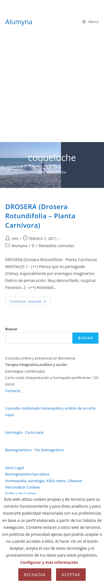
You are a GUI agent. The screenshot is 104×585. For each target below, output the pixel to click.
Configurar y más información (49, 562)
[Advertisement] (52, 87)
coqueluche (56, 172)
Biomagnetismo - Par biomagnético (34, 449)
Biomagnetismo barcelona (27, 474)
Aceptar (71, 574)
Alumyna (18, 21)
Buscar (11, 328)
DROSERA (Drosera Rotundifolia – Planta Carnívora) (40, 216)
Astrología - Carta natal (24, 432)
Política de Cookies (21, 493)
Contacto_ (13, 390)
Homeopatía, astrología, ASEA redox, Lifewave (43, 480)
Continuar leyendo (30, 302)
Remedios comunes (56, 245)
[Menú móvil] (90, 21)
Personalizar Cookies (22, 487)
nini (15, 238)
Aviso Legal (14, 467)
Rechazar (34, 574)
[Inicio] (39, 172)
